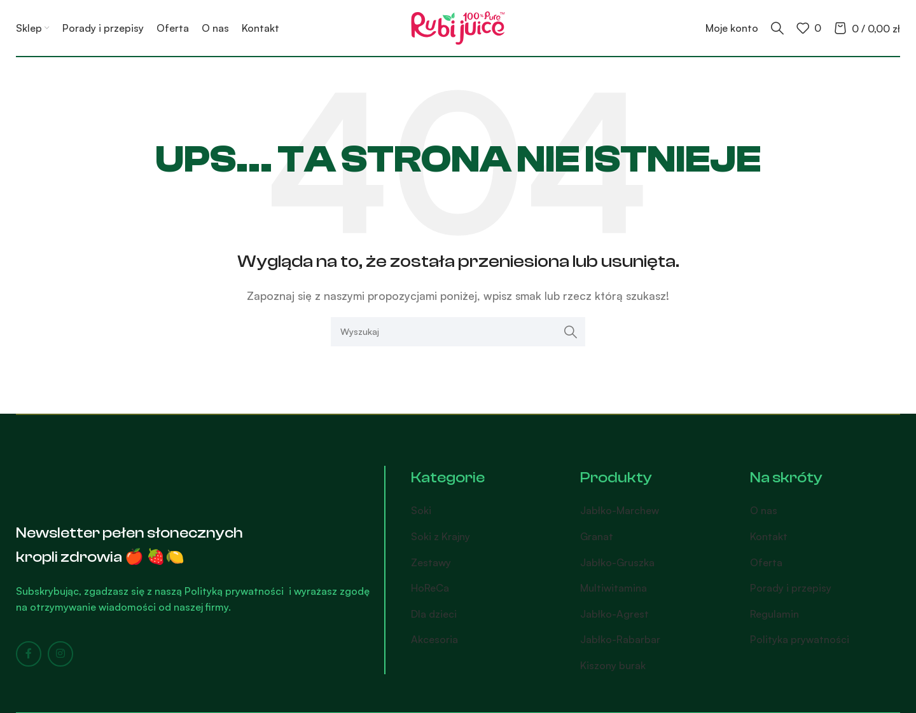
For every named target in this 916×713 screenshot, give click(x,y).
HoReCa (430, 587)
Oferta (766, 562)
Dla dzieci (434, 614)
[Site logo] (458, 26)
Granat (596, 536)
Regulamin (774, 614)
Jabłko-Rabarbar (620, 639)
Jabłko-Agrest (614, 614)
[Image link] (82, 482)
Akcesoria (434, 639)
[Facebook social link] (28, 654)
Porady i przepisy (790, 587)
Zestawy (431, 562)
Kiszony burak (613, 665)
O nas (763, 510)
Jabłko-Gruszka (617, 562)
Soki (421, 510)
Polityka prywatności (799, 639)
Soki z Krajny (440, 536)
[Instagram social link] (60, 654)
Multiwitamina (613, 587)
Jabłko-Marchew (619, 510)
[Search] (777, 28)
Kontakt (769, 536)
